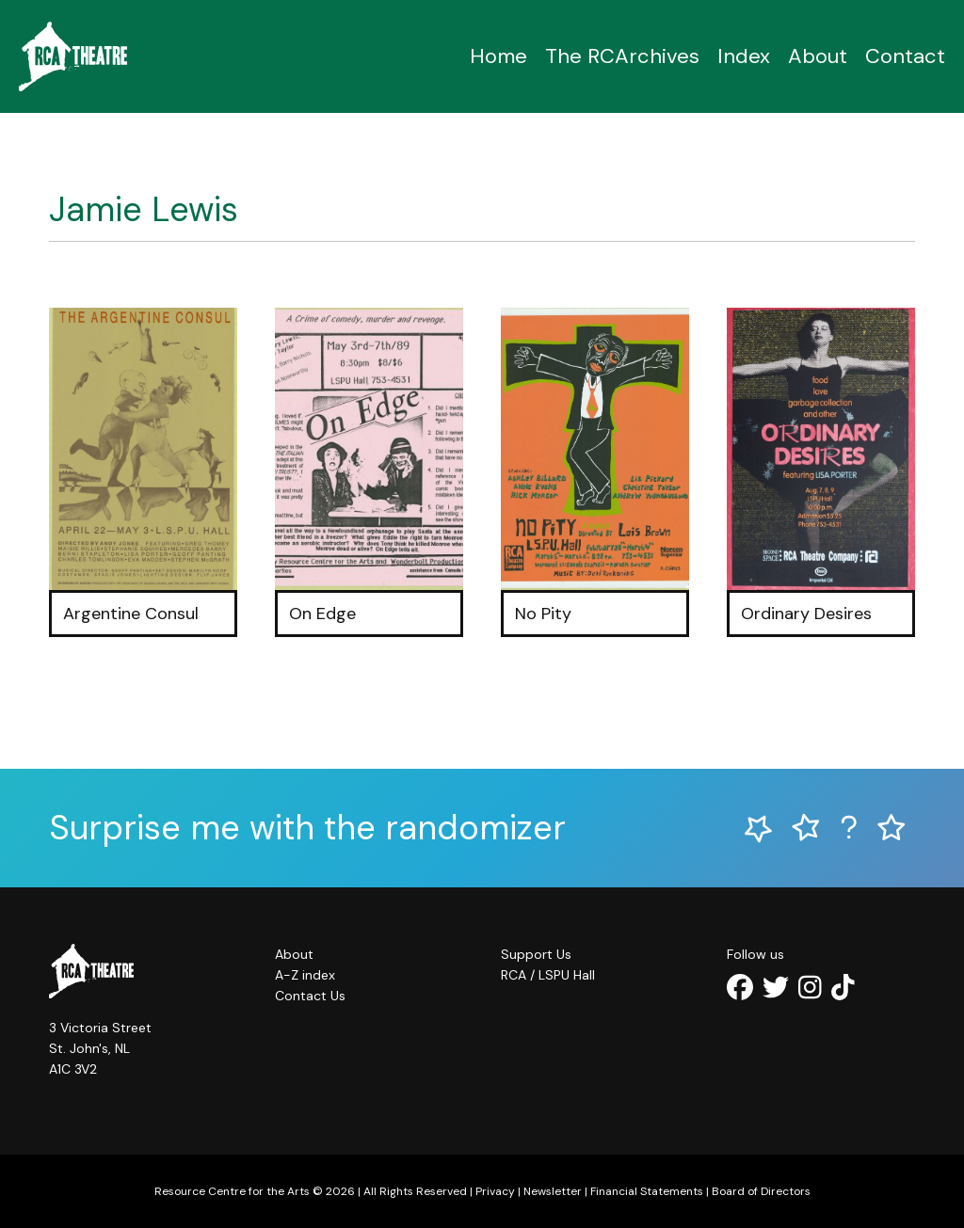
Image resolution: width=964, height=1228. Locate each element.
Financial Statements (646, 1191)
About (817, 56)
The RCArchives (622, 56)
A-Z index (305, 974)
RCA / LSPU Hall (548, 974)
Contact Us (310, 995)
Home (498, 56)
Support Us (536, 954)
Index (743, 56)
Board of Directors (761, 1191)
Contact (905, 56)
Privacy (495, 1191)
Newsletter (552, 1191)
